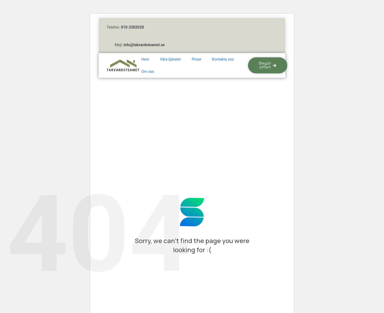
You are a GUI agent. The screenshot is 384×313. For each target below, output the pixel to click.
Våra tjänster (170, 59)
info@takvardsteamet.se (144, 45)
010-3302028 (132, 27)
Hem (145, 59)
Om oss (147, 71)
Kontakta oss (223, 59)
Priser (196, 59)
